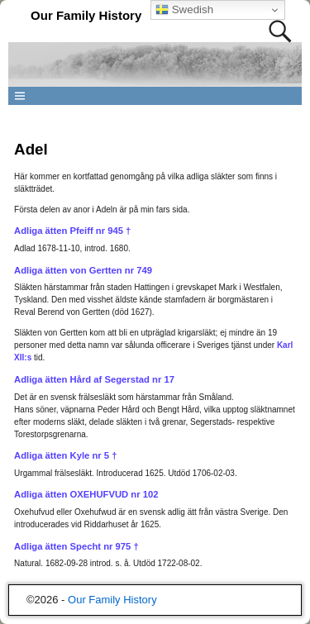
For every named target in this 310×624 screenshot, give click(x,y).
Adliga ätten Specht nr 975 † (76, 546)
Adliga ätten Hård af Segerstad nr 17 (94, 379)
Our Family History (86, 15)
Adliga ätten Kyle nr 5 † (65, 455)
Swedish (184, 10)
